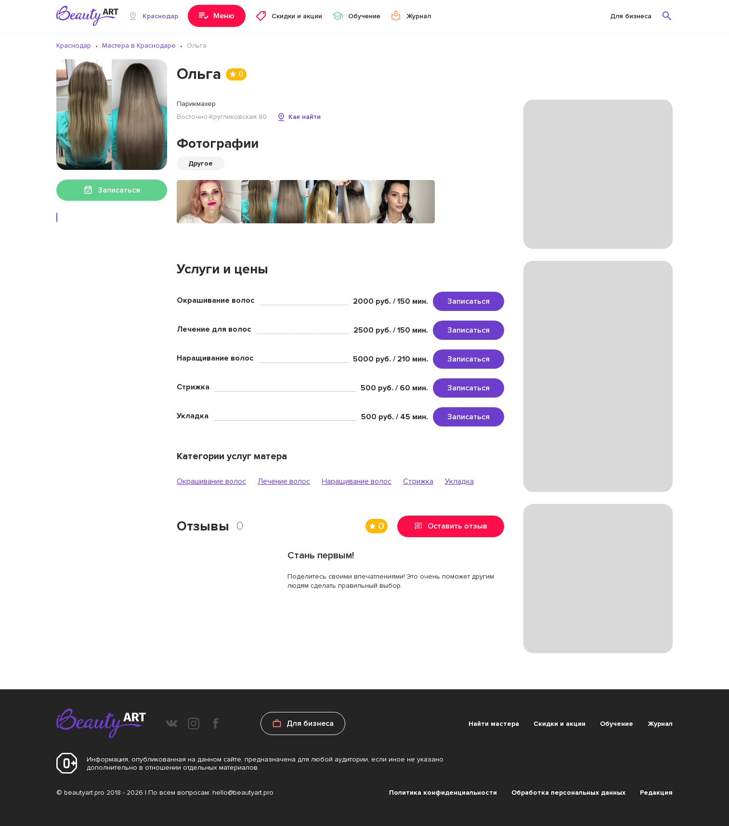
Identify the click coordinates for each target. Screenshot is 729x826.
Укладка (459, 481)
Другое (200, 163)
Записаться (468, 301)
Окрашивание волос (211, 481)
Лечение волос (284, 481)
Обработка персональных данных (568, 792)
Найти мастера (494, 724)
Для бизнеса (630, 16)
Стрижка (418, 481)
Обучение (616, 724)
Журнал (660, 724)
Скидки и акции (560, 724)
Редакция (656, 792)
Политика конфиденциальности (443, 792)
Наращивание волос (356, 481)
